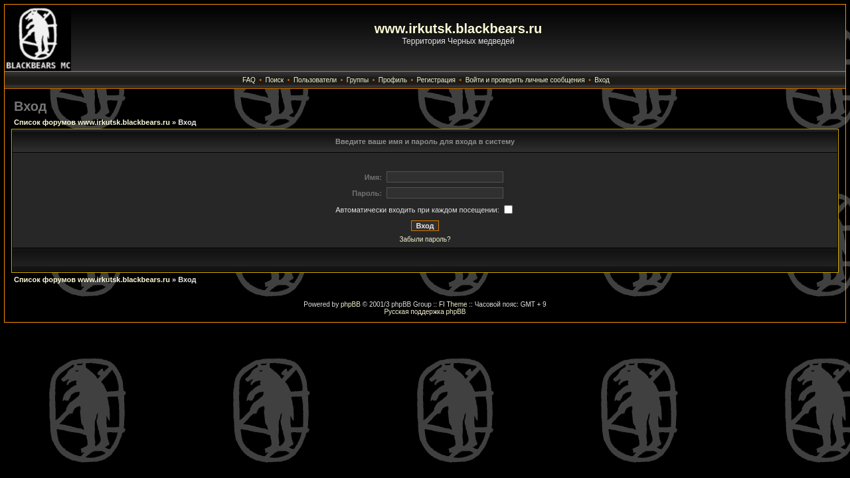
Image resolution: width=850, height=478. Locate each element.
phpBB (351, 304)
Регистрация (436, 80)
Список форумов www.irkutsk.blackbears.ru (92, 122)
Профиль (393, 80)
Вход (602, 80)
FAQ (249, 80)
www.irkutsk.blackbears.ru (459, 28)
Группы (358, 80)
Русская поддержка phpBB (425, 311)
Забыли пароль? (424, 239)
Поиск (275, 80)
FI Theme (453, 304)
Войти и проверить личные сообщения (525, 80)
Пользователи (315, 80)
